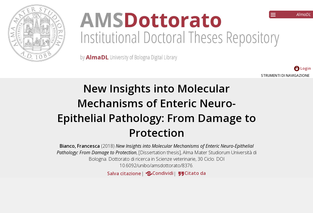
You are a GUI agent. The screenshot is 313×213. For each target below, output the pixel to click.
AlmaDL (303, 14)
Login (302, 68)
